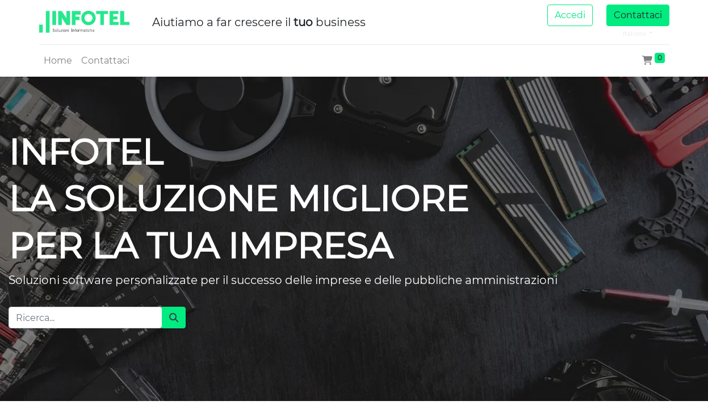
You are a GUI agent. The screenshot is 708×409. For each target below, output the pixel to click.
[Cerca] (174, 317)
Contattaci (638, 15)
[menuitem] (58, 60)
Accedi (570, 15)
